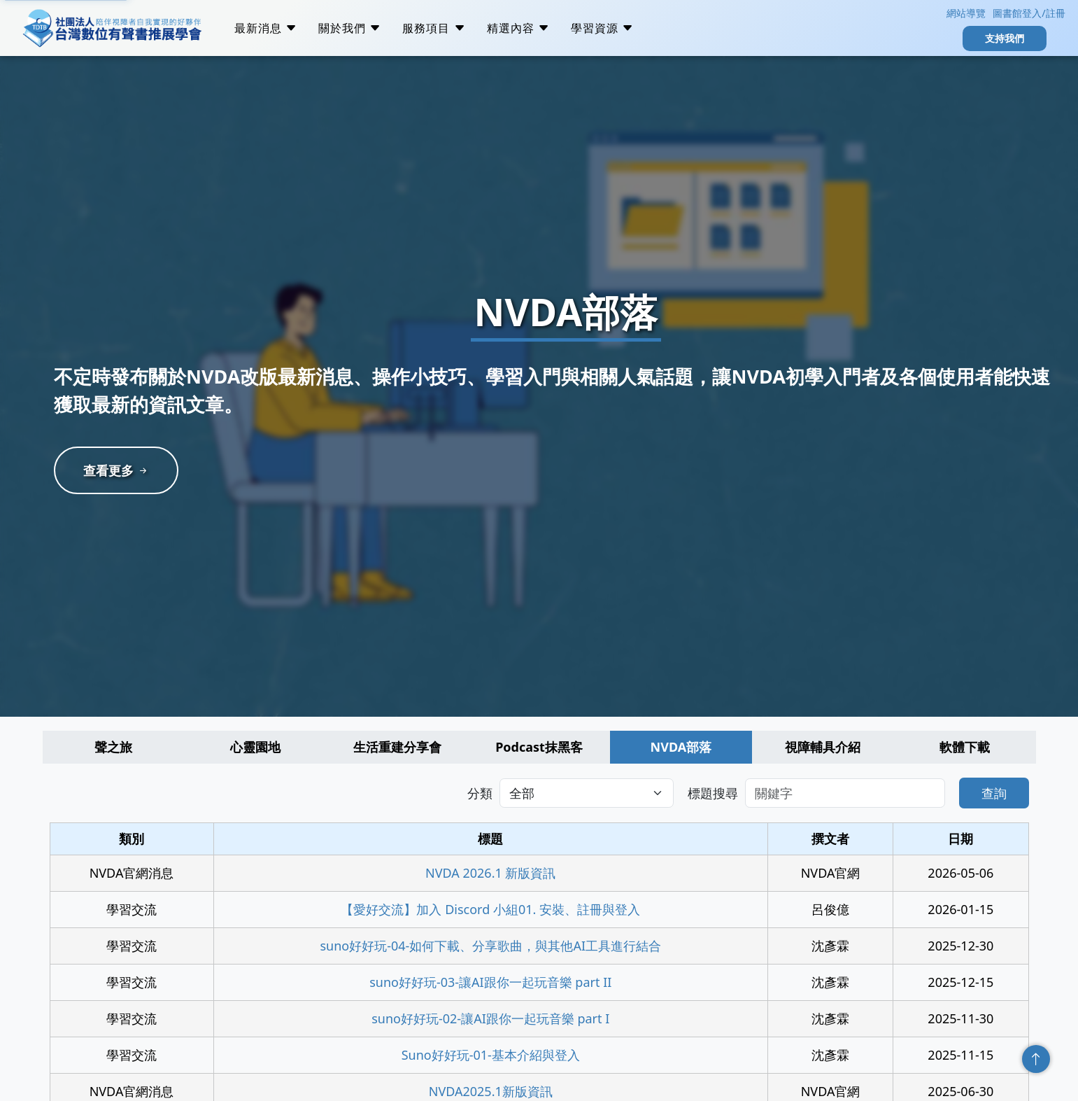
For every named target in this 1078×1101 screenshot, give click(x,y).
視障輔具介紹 (822, 746)
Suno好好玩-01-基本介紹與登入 (491, 1054)
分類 (479, 793)
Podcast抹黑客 (539, 746)
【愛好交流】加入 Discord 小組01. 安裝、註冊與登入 (490, 909)
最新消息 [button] (265, 28)
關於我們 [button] (349, 28)
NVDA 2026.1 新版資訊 (490, 872)
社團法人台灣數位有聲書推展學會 (111, 28)
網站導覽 (965, 13)
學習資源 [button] (602, 28)
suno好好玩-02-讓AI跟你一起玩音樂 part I (490, 1018)
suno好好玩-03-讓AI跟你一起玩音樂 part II (490, 982)
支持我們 (1004, 38)
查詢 (994, 793)
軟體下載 (964, 746)
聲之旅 (113, 746)
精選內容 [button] (518, 28)
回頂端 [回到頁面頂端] (1036, 1059)
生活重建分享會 (397, 746)
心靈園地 (255, 746)
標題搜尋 (713, 793)
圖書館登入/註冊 (1029, 13)
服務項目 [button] (433, 28)
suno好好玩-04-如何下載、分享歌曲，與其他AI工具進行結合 (490, 945)
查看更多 (116, 470)
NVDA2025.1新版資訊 (491, 1091)
